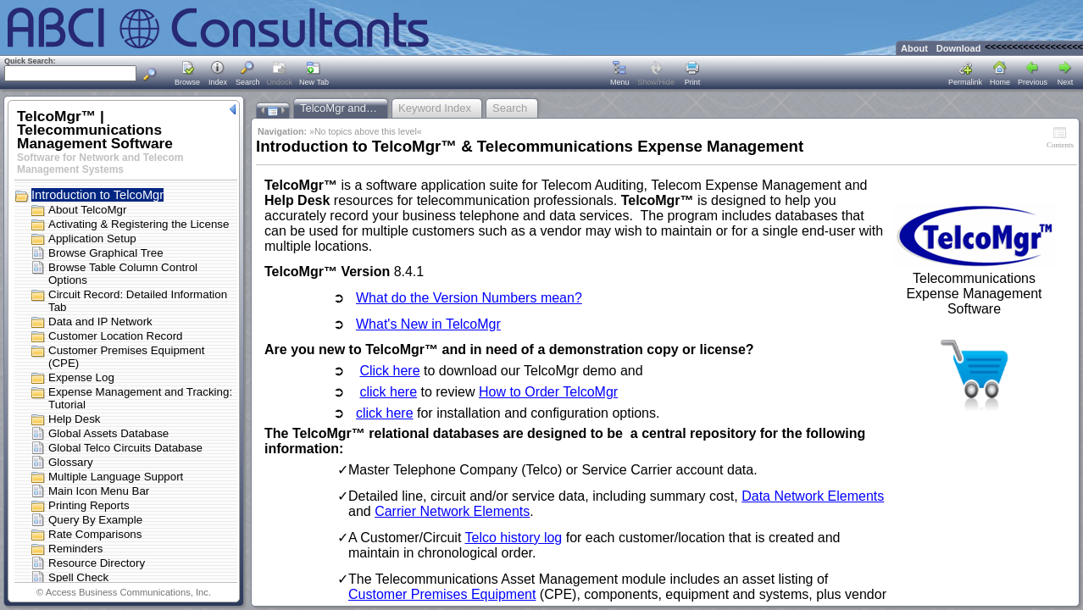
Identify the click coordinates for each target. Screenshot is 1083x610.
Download (958, 48)
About (914, 48)
